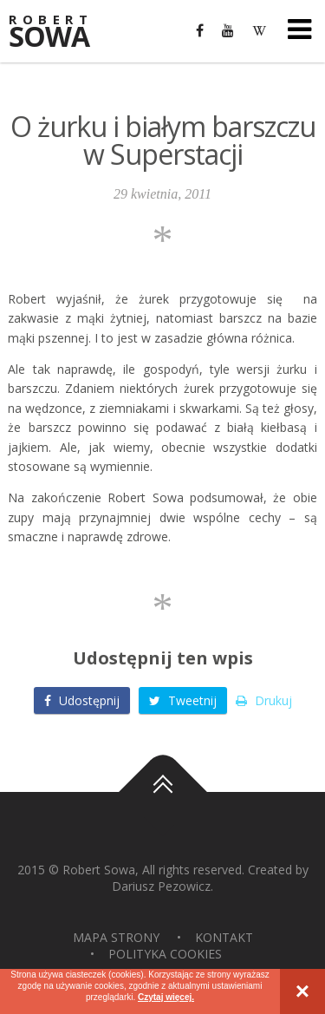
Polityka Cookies (165, 953)
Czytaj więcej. (166, 997)
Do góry (163, 792)
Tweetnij (183, 700)
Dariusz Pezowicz (161, 886)
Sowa (61, 32)
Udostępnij (82, 700)
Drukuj (264, 700)
